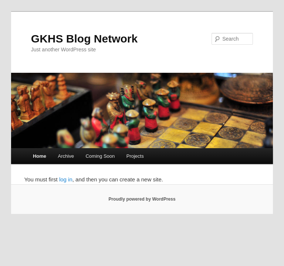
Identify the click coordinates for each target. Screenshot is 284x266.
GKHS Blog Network (84, 39)
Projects (135, 156)
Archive (66, 156)
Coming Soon (100, 156)
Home (39, 156)
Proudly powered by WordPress (141, 199)
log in (65, 179)
